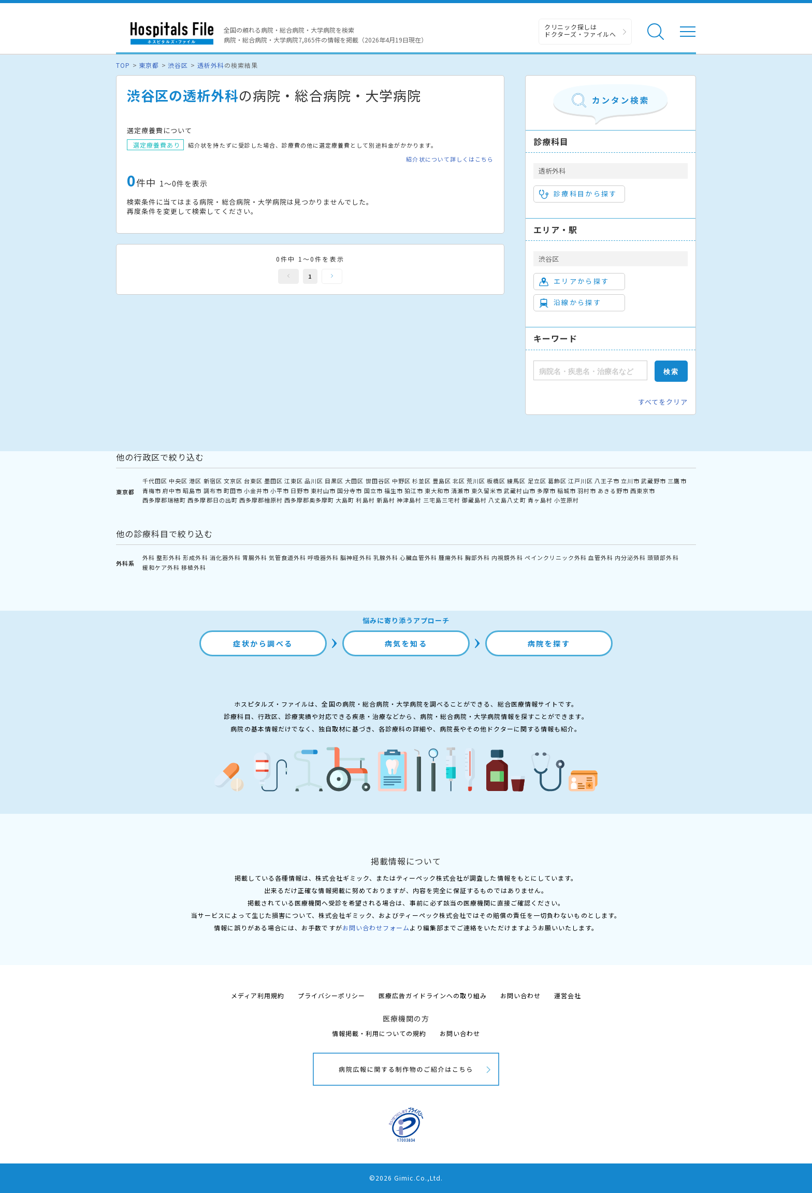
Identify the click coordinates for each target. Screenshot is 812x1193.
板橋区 (496, 481)
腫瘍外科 (451, 557)
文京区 (233, 481)
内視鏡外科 (507, 557)
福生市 (393, 490)
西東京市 (642, 490)
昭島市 (192, 490)
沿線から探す (570, 302)
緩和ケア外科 (161, 567)
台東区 (253, 481)
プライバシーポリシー (331, 995)
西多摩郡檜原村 (261, 500)
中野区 (401, 481)
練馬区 (516, 481)
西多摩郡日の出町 (212, 500)
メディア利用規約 (257, 995)
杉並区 (421, 481)
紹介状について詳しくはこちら (450, 159)
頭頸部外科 (662, 557)
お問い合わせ (520, 995)
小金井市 (256, 490)
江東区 (293, 481)
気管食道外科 (287, 557)
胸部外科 (477, 557)
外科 (148, 557)
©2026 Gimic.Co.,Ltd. (406, 1177)
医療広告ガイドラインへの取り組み (433, 995)
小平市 (279, 490)
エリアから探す (574, 281)
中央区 (178, 481)
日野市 (300, 490)
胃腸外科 (254, 557)
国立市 (373, 490)
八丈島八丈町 (507, 500)
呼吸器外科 (323, 557)
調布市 (213, 490)
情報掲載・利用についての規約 (379, 1033)
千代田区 (154, 481)
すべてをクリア (663, 402)
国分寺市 (349, 490)
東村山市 (323, 490)
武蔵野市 (653, 481)
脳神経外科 (355, 557)
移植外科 (193, 567)
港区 (195, 481)
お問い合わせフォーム (376, 927)
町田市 (233, 490)
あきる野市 (613, 490)
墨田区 (273, 481)
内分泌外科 (630, 557)
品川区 (313, 481)
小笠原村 (566, 500)
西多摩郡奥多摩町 (309, 500)
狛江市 (413, 490)
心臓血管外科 (418, 557)
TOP (123, 65)
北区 (459, 481)
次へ (332, 276)
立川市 (630, 481)
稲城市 (566, 490)
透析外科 (210, 65)
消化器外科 (225, 557)
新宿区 (213, 481)
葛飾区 (557, 481)
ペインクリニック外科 (556, 557)
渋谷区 (178, 65)
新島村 (385, 500)
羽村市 (586, 490)
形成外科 (195, 557)
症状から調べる (263, 643)
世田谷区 (378, 481)
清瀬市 (460, 490)
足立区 (537, 481)
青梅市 (151, 490)
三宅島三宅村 (441, 500)
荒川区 (476, 481)
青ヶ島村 (540, 500)
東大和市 (437, 490)
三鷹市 (677, 481)
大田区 (354, 481)
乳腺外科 (385, 557)
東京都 (149, 65)
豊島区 (441, 481)
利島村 (365, 500)
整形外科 (168, 557)
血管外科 (600, 557)
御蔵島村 (474, 500)
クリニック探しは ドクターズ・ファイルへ (580, 30)
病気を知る (406, 643)
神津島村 (409, 500)
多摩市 (546, 490)
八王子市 (606, 481)
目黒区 (334, 481)
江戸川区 (580, 481)
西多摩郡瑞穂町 (164, 500)
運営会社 (567, 995)
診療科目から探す (578, 194)
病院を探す (549, 643)
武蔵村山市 (519, 490)
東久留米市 (486, 490)
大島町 (345, 500)
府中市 (172, 490)
